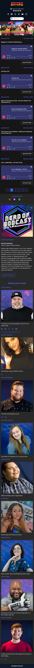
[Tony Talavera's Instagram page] (13, 329)
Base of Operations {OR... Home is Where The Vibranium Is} (16, 101)
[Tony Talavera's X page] (10, 329)
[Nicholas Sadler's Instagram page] (6, 659)
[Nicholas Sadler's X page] (2, 659)
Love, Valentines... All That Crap (11, 162)
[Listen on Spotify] (19, 199)
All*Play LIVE (5, 71)
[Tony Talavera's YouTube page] (17, 329)
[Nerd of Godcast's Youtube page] (21, 14)
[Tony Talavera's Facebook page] (2, 329)
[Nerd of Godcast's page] (25, 14)
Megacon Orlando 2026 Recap (11, 42)
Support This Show (8, 275)
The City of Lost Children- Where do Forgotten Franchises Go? (16, 132)
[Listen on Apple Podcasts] (14, 199)
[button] (24, 199)
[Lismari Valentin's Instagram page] (2, 374)
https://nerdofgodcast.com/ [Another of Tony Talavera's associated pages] (10, 332)
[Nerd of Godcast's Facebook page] (8, 14)
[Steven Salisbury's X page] (2, 417)
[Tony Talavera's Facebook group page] (6, 329)
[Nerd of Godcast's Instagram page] (17, 14)
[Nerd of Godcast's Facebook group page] (10, 14)
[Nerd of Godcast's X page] (14, 14)
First (8, 190)
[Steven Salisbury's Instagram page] (6, 417)
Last (26, 190)
